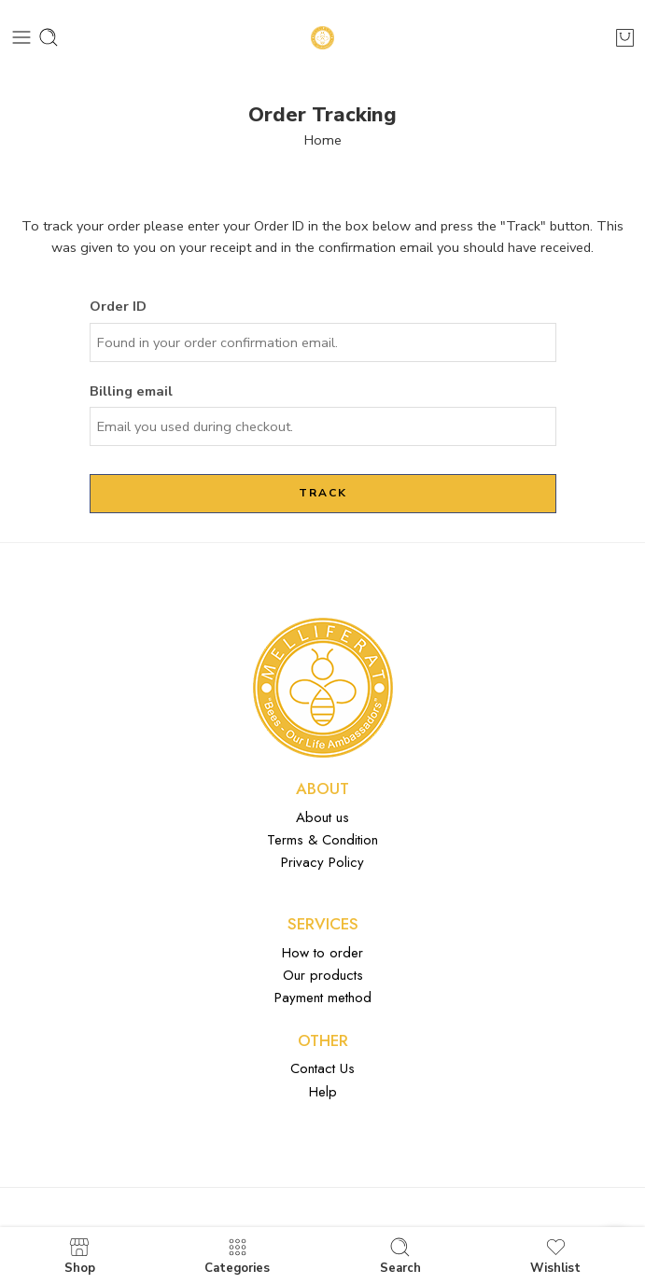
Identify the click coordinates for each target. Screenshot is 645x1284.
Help (323, 1092)
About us (322, 817)
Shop (79, 1255)
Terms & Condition (322, 840)
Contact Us (322, 1068)
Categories (237, 1255)
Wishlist (555, 1255)
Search (400, 1255)
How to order (322, 952)
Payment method (323, 997)
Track (323, 492)
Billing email (131, 391)
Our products (323, 975)
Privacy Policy (322, 862)
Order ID (118, 306)
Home (323, 140)
